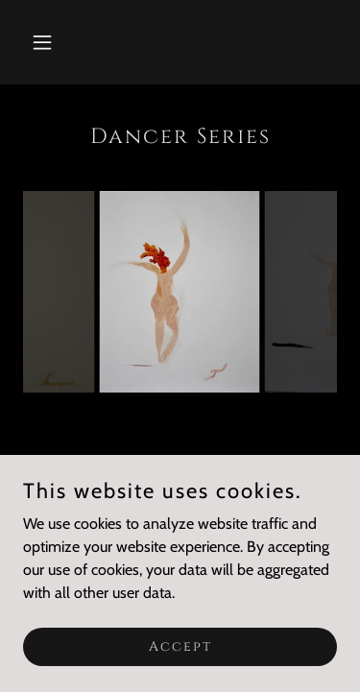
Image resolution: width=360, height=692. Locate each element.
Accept (180, 646)
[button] (46, 42)
